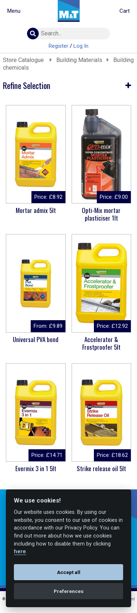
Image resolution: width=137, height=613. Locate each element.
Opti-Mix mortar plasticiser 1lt (101, 214)
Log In (80, 46)
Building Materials (79, 60)
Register (58, 46)
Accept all (68, 572)
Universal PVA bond (35, 339)
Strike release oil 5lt (101, 468)
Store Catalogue (24, 60)
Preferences (69, 591)
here (20, 551)
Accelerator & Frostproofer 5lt (101, 343)
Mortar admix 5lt (36, 210)
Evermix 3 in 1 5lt (35, 468)
